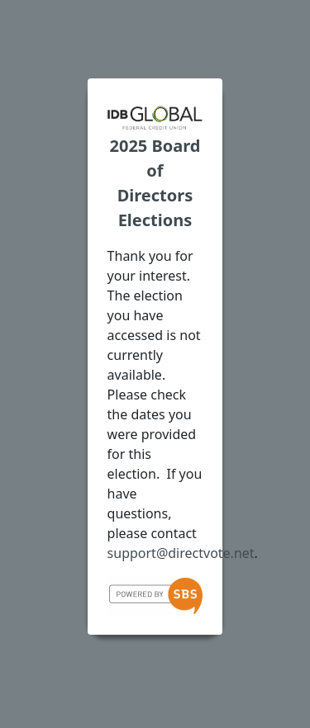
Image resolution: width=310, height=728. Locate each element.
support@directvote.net (181, 553)
